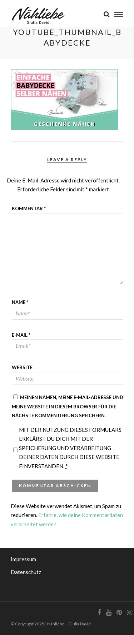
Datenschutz (26, 572)
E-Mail (21, 335)
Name (20, 302)
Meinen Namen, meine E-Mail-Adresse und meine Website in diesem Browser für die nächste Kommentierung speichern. (67, 406)
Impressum (23, 559)
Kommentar (29, 208)
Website (22, 367)
